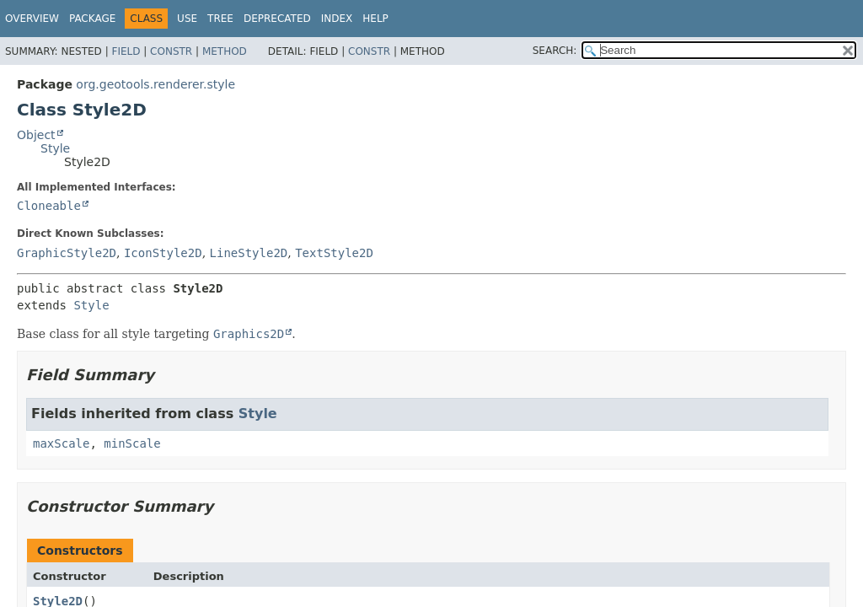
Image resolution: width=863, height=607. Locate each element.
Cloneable (49, 205)
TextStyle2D (334, 253)
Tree (220, 18)
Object (36, 135)
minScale (132, 443)
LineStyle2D (249, 253)
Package (92, 18)
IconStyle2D (163, 253)
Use (187, 18)
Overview (32, 18)
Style (55, 148)
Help (375, 18)
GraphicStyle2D (66, 253)
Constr (171, 51)
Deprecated (277, 18)
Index (337, 18)
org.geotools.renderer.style (155, 84)
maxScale (61, 443)
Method (224, 51)
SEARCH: (555, 50)
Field (125, 51)
